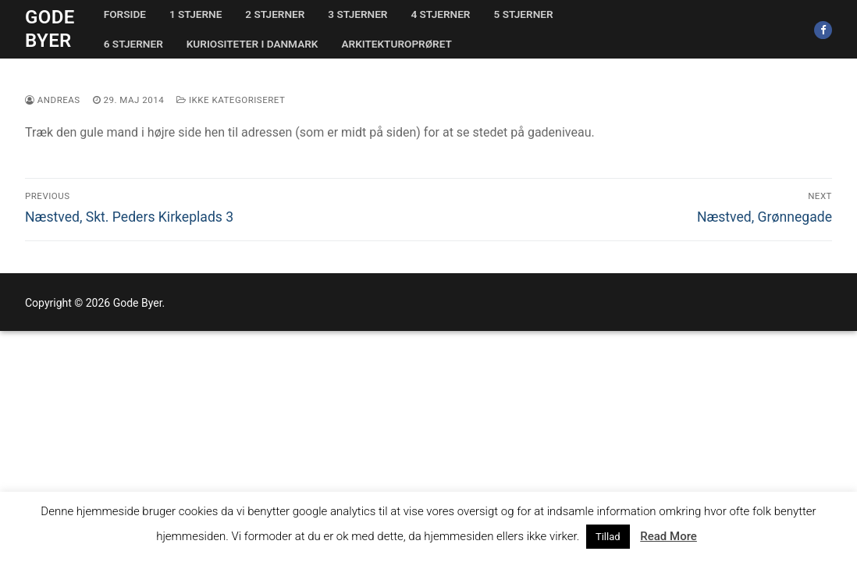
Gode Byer (50, 28)
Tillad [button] (608, 536)
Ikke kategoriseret (230, 99)
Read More (668, 536)
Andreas (52, 99)
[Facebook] (823, 30)
